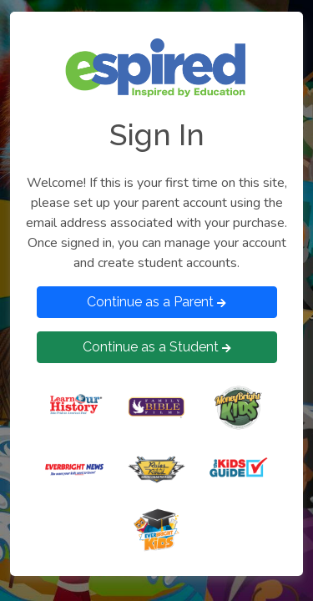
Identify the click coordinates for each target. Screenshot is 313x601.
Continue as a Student (157, 347)
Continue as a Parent (156, 302)
